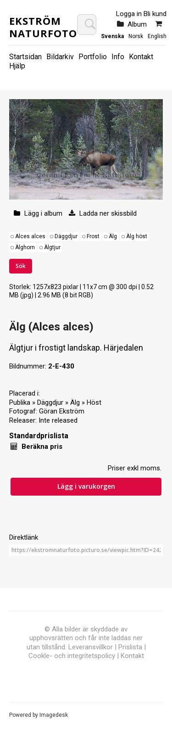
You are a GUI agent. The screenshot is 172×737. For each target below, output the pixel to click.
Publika (19, 402)
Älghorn (25, 247)
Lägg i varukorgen (86, 486)
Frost (93, 236)
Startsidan (25, 56)
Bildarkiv (60, 56)
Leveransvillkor (90, 647)
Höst (94, 402)
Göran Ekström (61, 411)
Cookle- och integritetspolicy (71, 656)
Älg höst (136, 236)
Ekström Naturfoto (43, 26)
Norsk (135, 36)
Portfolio (92, 56)
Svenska (112, 36)
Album (137, 24)
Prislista (130, 647)
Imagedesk (53, 715)
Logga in (129, 14)
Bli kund (155, 14)
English (157, 36)
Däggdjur (66, 236)
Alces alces (30, 236)
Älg (113, 236)
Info (117, 56)
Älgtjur (52, 247)
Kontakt (141, 56)
